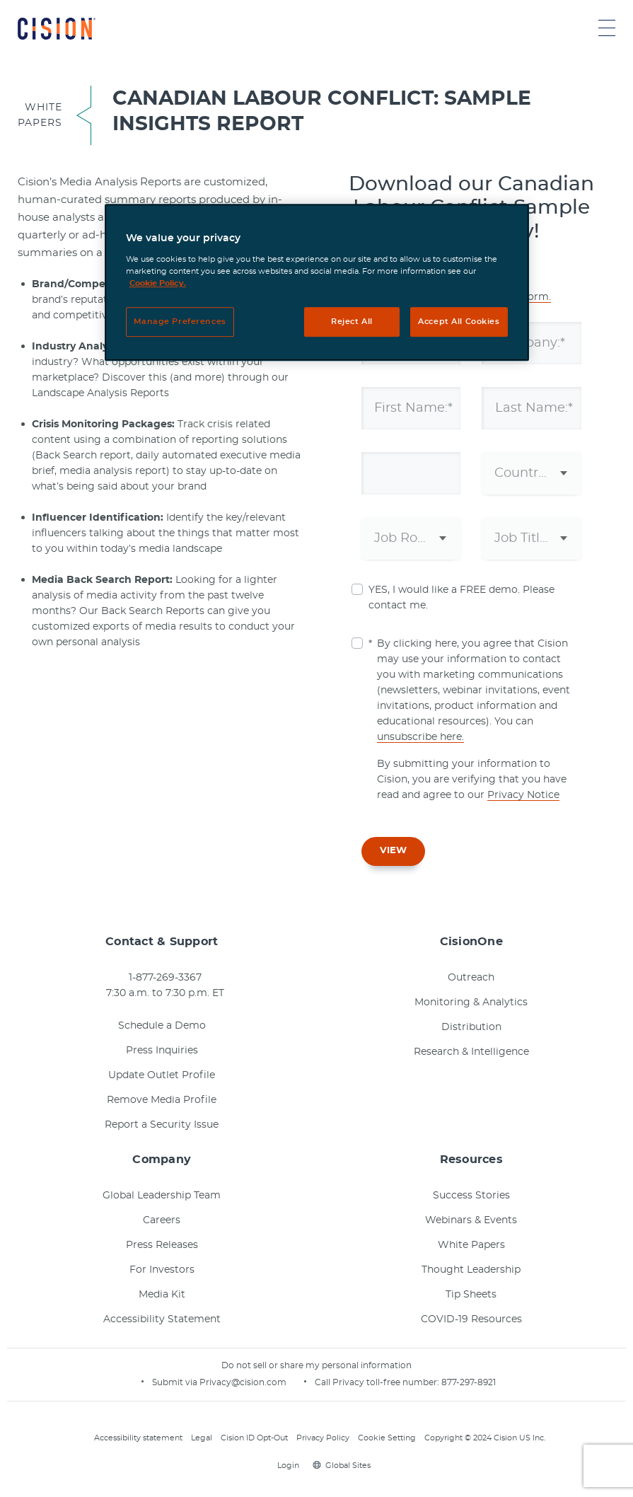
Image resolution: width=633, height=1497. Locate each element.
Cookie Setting (387, 1438)
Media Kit (162, 1295)
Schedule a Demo (162, 1026)
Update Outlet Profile (161, 1075)
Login (286, 1465)
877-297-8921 (468, 1382)
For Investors (161, 1270)
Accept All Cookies (458, 321)
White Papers (471, 1245)
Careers (161, 1220)
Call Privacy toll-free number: (378, 1382)
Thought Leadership (471, 1270)
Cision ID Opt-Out (254, 1438)
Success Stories (471, 1196)
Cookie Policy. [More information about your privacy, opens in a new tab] (157, 283)
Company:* (531, 343)
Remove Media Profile (161, 1100)
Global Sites (342, 1465)
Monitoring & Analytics (471, 1002)
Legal (201, 1438)
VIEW (393, 850)
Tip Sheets (471, 1295)
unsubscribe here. (420, 737)
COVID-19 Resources (471, 1319)
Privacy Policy (322, 1438)
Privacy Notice (523, 795)
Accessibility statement (138, 1438)
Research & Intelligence (471, 1052)
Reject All (352, 321)
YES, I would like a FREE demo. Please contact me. (461, 598)
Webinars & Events (471, 1220)
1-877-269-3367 (165, 978)
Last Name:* (535, 408)
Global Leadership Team (162, 1196)
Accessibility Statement (162, 1319)
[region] (317, 283)
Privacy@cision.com (242, 1382)
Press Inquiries (162, 1051)
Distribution (471, 1027)
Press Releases (162, 1245)
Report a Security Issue (162, 1125)
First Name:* (415, 408)
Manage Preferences (180, 321)
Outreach (471, 978)
